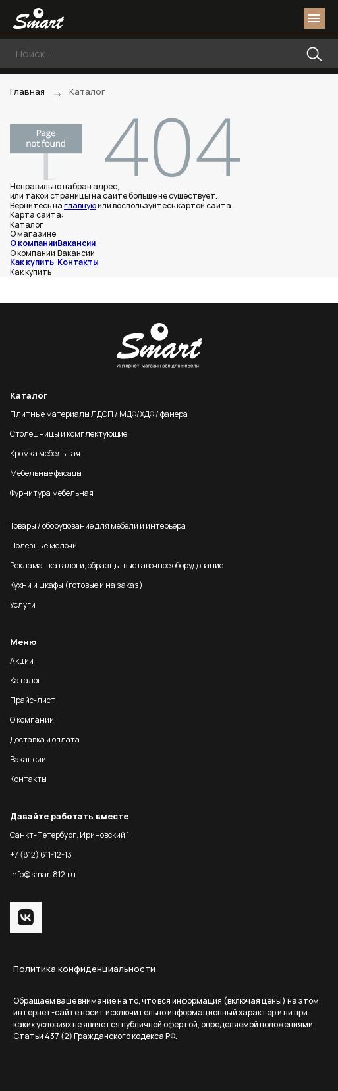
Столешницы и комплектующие (68, 433)
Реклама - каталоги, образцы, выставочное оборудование (116, 565)
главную (80, 205)
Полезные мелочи (43, 545)
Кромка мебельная (45, 453)
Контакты (78, 262)
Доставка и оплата (45, 739)
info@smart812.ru (43, 874)
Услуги (23, 604)
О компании (33, 243)
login (264, 18)
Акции (22, 660)
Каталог (26, 680)
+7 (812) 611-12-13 (41, 854)
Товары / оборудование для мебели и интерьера (98, 525)
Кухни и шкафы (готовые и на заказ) (76, 585)
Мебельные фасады (46, 473)
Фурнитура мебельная (52, 492)
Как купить (32, 262)
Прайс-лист (32, 700)
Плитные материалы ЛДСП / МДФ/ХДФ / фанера (99, 414)
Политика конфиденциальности (84, 969)
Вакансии (76, 243)
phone (240, 18)
